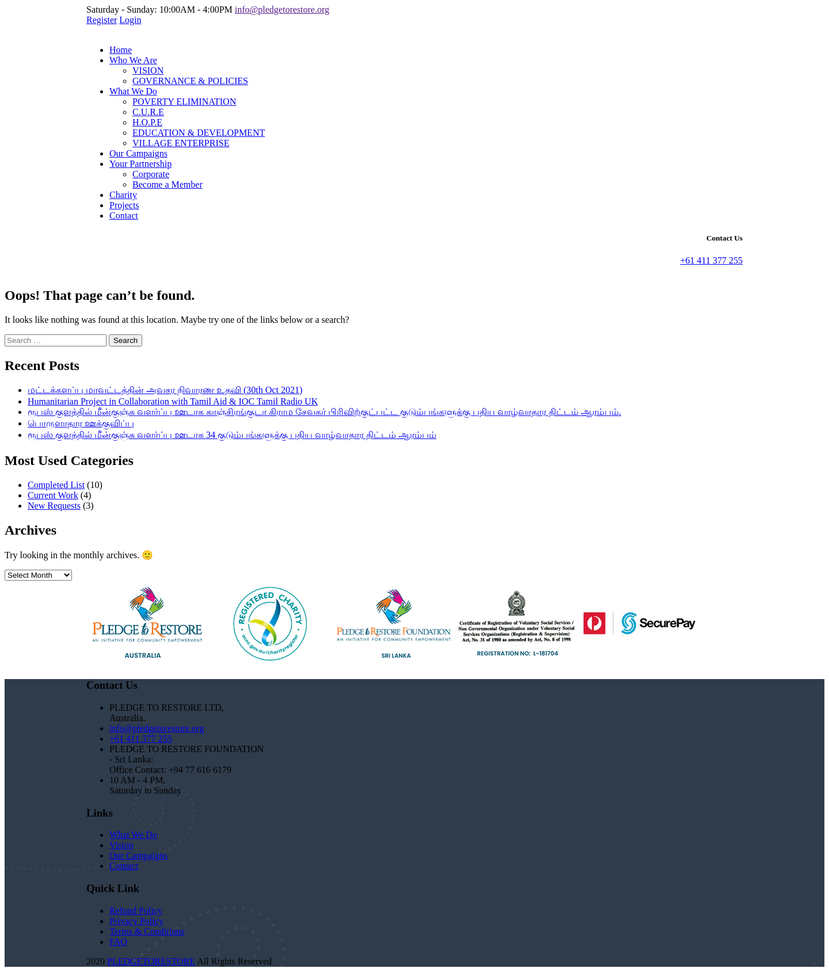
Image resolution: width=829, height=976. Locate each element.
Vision (121, 845)
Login (130, 20)
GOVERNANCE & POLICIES (190, 81)
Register (101, 20)
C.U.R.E (148, 112)
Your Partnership (140, 164)
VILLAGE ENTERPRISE (180, 143)
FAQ (118, 942)
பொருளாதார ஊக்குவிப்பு (81, 423)
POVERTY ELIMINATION (184, 101)
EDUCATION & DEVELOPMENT (198, 133)
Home (120, 50)
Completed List (56, 485)
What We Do (133, 91)
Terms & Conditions (146, 931)
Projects (124, 205)
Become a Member (167, 184)
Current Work (53, 495)
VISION (147, 70)
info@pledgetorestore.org (282, 9)
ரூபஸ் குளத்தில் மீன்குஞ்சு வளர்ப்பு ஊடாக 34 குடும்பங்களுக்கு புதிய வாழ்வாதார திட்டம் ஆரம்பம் (232, 435)
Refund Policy (135, 911)
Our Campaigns (138, 153)
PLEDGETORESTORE (151, 961)
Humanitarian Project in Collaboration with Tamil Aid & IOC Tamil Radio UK (173, 401)
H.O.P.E (147, 122)
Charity (123, 195)
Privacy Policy (136, 921)
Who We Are (133, 60)
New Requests (54, 505)
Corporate (150, 174)
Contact (123, 215)
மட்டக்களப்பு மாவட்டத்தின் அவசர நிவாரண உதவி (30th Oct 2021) (165, 390)
